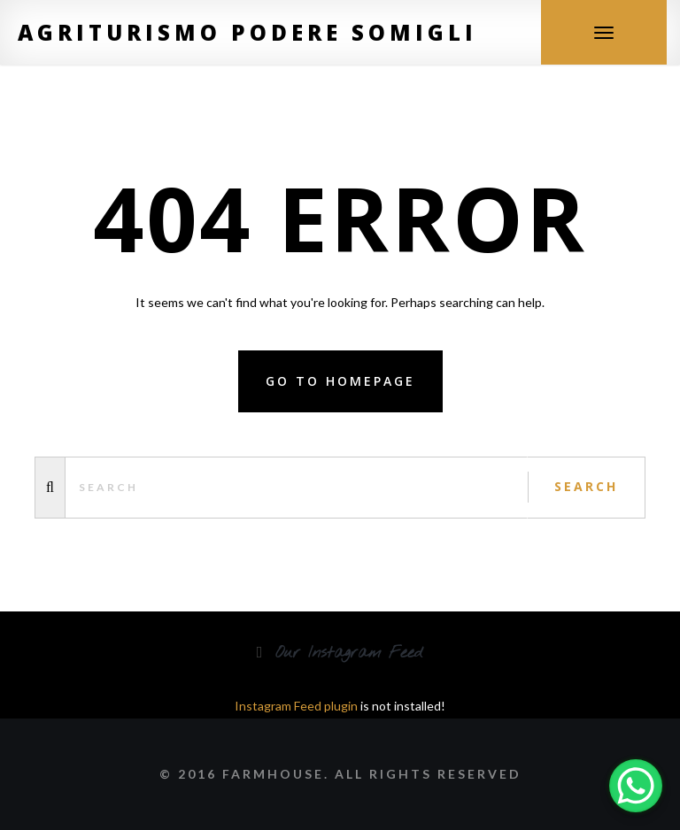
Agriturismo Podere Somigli (247, 32)
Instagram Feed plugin (296, 705)
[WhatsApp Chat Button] (635, 785)
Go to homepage (340, 381)
